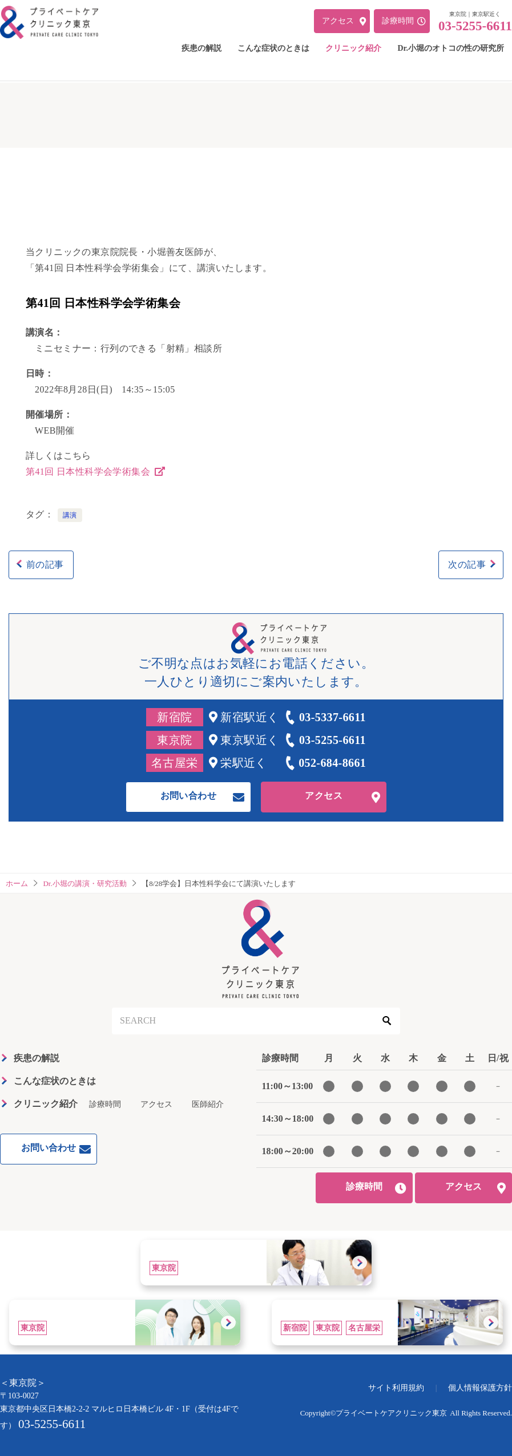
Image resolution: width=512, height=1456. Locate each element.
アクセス (323, 795)
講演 (70, 515)
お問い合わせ (188, 795)
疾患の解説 (36, 1058)
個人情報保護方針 (480, 1388)
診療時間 (105, 1104)
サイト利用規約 (396, 1388)
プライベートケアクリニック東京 (391, 1413)
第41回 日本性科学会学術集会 (97, 471)
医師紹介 (208, 1104)
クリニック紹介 (46, 1104)
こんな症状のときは (55, 1081)
